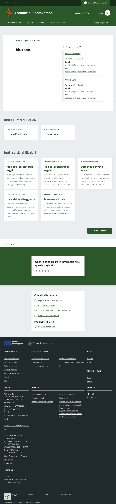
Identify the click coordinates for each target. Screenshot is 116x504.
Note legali (63, 398)
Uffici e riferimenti (14, 129)
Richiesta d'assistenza (67, 416)
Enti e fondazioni (10, 366)
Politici (6, 377)
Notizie (90, 358)
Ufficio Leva (70, 79)
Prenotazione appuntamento (70, 413)
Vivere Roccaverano (58, 22)
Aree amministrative (11, 358)
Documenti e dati (10, 362)
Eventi (89, 381)
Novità (30, 22)
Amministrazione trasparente (70, 405)
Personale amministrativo (13, 373)
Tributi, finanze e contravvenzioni (71, 364)
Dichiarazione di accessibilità (70, 401)
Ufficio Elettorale (72, 53)
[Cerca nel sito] (106, 13)
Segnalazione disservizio (68, 410)
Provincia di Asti (37, 398)
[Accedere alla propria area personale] (95, 3)
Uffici (5, 380)
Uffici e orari (8, 459)
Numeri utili (8, 463)
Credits (47, 494)
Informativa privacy (66, 394)
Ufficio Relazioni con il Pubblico (15, 456)
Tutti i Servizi (100, 230)
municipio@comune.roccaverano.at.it (81, 65)
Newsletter (91, 397)
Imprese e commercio (67, 358)
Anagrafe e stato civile (16, 162)
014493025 (78, 58)
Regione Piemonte (12, 3)
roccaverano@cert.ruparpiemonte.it (80, 71)
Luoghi (89, 377)
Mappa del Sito (66, 494)
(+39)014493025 (17, 405)
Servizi (41, 22)
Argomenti (27, 40)
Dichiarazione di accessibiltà (42, 401)
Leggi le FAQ (64, 407)
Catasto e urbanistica (39, 366)
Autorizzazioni (36, 362)
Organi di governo (10, 369)
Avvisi (89, 362)
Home (18, 40)
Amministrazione (13, 22)
